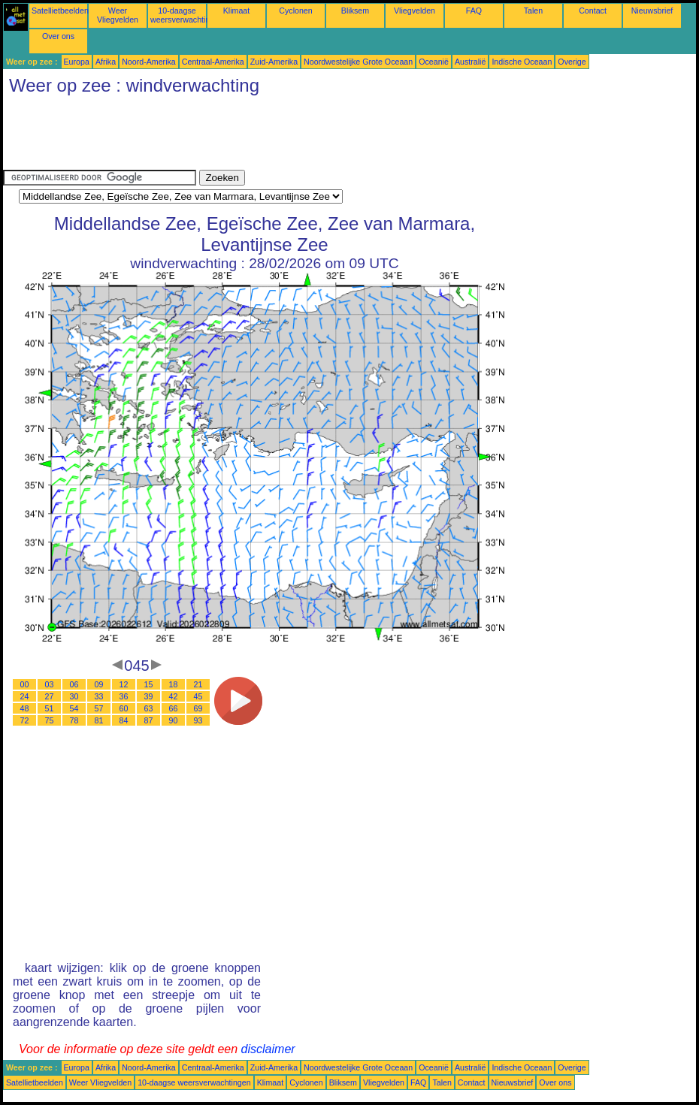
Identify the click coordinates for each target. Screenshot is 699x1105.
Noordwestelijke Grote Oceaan (358, 61)
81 (99, 720)
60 (124, 708)
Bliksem (355, 10)
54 (74, 708)
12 (124, 684)
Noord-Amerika (149, 61)
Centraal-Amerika (213, 61)
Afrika (105, 61)
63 (148, 708)
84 (124, 720)
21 (198, 684)
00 (24, 684)
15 (148, 684)
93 (198, 720)
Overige (572, 61)
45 (198, 696)
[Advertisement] (276, 136)
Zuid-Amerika (274, 61)
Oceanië (434, 61)
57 (99, 708)
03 (49, 684)
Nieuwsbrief (652, 10)
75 (49, 720)
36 (124, 696)
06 (74, 684)
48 (24, 708)
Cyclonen (295, 10)
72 (24, 720)
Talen (533, 10)
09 (99, 684)
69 (198, 708)
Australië (470, 61)
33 (99, 696)
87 (148, 720)
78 (74, 720)
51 (49, 708)
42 (173, 696)
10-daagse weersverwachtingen (186, 15)
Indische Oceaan (522, 61)
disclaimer (268, 1049)
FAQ (474, 10)
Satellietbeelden (60, 10)
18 (173, 684)
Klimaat (236, 10)
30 (74, 696)
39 (148, 696)
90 (173, 720)
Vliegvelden (414, 10)
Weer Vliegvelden (117, 15)
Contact (593, 10)
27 (49, 696)
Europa (76, 61)
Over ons (58, 36)
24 (24, 696)
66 (173, 708)
